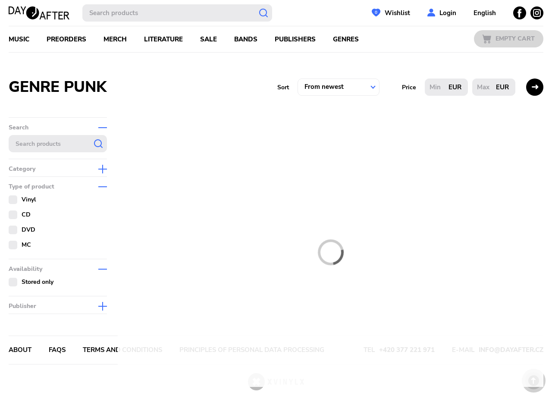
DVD (28, 230)
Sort (283, 87)
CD (26, 214)
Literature (163, 39)
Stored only (37, 282)
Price (409, 87)
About (20, 350)
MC (26, 245)
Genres (346, 39)
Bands (245, 39)
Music (19, 39)
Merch (115, 39)
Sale (208, 39)
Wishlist (397, 13)
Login (447, 13)
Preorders (66, 39)
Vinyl (29, 199)
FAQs (57, 350)
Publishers (295, 39)
